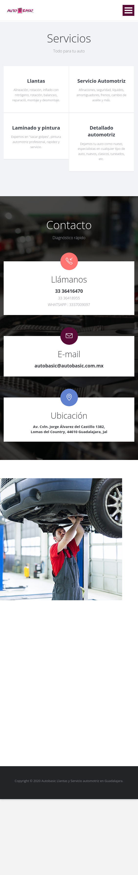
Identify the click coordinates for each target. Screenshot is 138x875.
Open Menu (128, 10)
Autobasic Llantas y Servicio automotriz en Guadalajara (82, 781)
